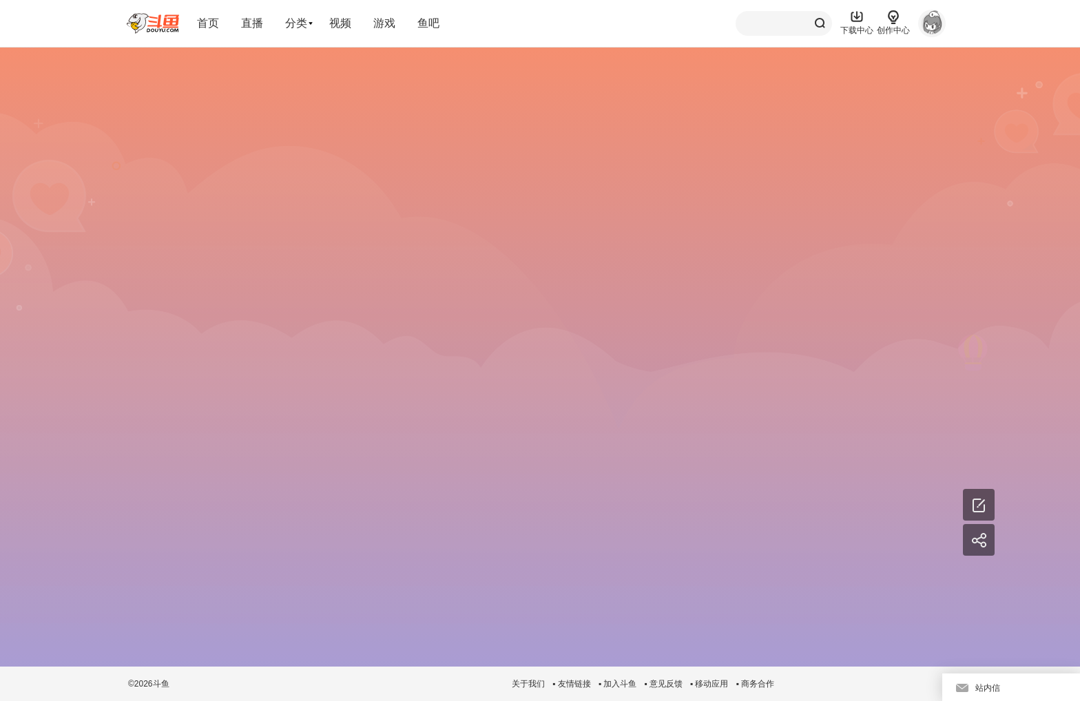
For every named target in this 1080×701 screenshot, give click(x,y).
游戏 (384, 23)
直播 (252, 23)
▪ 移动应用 (709, 684)
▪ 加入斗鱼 (618, 684)
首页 (208, 23)
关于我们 (528, 684)
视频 (340, 23)
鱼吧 (428, 23)
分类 (296, 23)
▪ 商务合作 (755, 684)
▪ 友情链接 (571, 684)
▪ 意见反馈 (663, 684)
